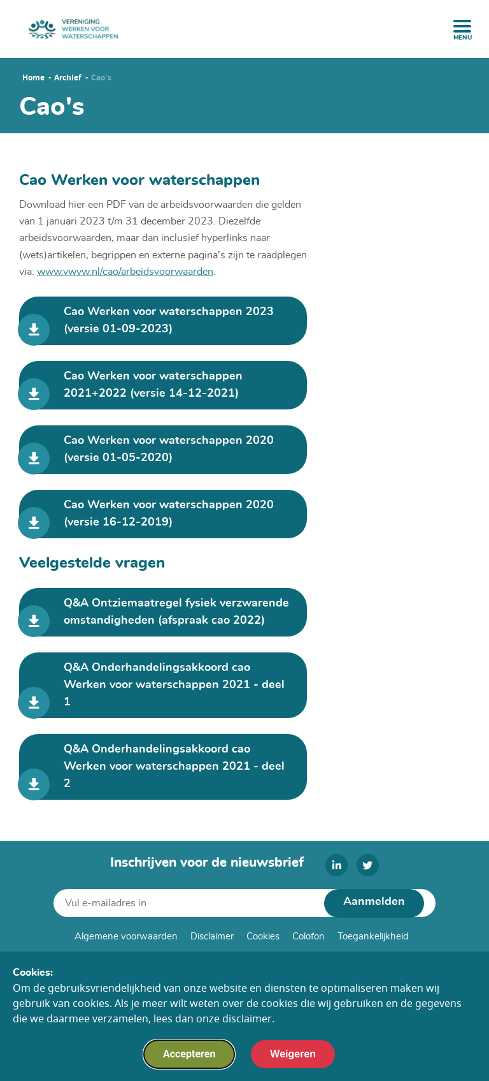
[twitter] (368, 865)
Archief (68, 78)
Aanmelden (374, 902)
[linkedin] (336, 865)
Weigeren (293, 1059)
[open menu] (462, 26)
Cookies (263, 936)
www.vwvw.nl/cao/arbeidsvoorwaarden (125, 272)
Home (33, 78)
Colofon (308, 936)
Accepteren (189, 1060)
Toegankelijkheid (373, 936)
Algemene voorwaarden (126, 936)
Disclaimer (212, 936)
